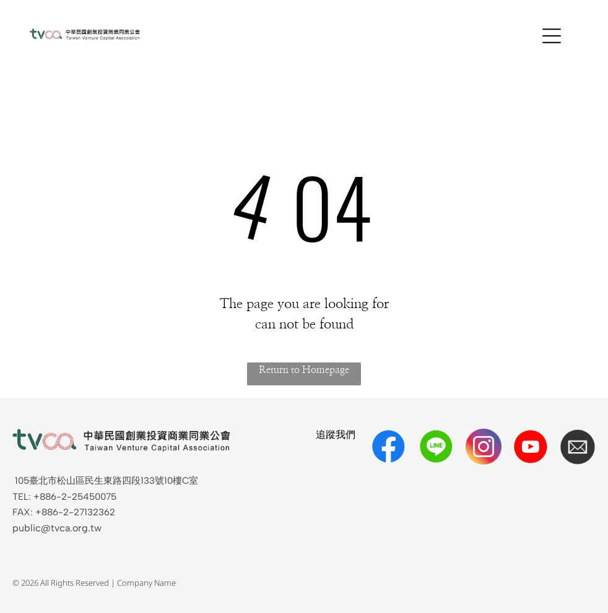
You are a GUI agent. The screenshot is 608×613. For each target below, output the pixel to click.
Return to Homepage (304, 370)
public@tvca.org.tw (57, 528)
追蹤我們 (335, 434)
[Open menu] (551, 36)
